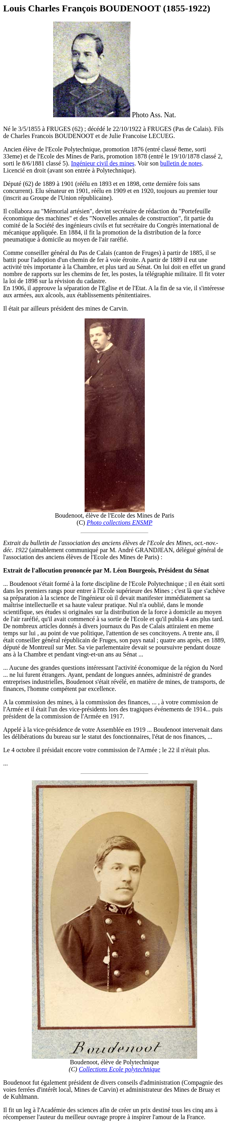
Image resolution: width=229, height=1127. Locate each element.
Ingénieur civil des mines (102, 163)
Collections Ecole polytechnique (119, 1069)
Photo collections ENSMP (119, 522)
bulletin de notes (181, 163)
